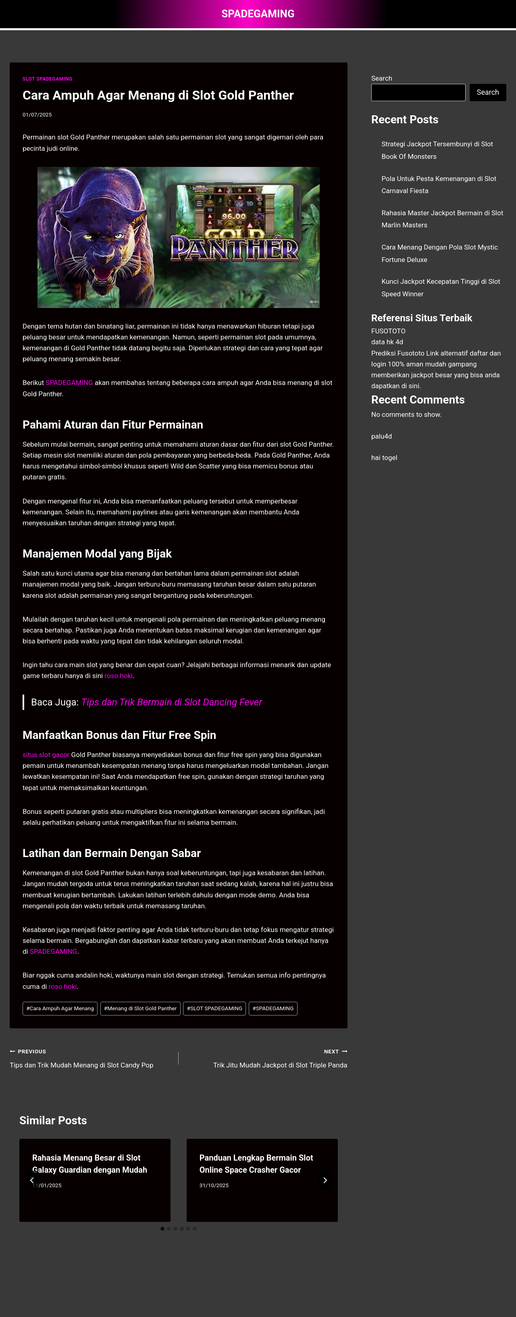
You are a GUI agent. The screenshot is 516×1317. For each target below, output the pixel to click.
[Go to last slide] (32, 1180)
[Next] (324, 1180)
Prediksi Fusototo (397, 353)
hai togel (384, 458)
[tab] (162, 1229)
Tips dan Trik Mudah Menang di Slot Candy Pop (91, 1057)
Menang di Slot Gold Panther (140, 1008)
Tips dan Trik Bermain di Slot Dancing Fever (171, 702)
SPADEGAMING (272, 1008)
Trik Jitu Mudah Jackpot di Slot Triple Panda (266, 1057)
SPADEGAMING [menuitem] (69, 383)
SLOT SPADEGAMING (48, 79)
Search (381, 78)
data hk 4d (387, 342)
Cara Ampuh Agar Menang (60, 1008)
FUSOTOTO (388, 331)
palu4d (381, 436)
